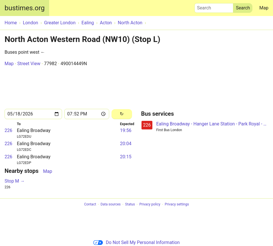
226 (8, 130)
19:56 (125, 130)
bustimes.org (25, 8)
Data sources (111, 205)
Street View (28, 63)
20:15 (125, 156)
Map (263, 8)
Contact (90, 205)
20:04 (125, 143)
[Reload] (121, 114)
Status (130, 205)
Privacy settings (177, 205)
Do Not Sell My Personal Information (136, 242)
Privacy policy (149, 205)
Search (213, 6)
